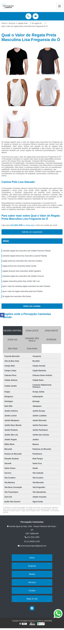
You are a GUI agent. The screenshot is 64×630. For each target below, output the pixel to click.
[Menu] (59, 6)
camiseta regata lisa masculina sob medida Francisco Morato (27, 251)
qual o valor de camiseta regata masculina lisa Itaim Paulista (26, 286)
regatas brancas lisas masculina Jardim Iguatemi (22, 271)
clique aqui (29, 225)
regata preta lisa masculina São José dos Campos (22, 261)
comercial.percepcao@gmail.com (32, 546)
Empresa (32, 566)
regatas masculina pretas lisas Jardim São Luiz (21, 281)
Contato (32, 590)
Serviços (32, 582)
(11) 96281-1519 (32, 541)
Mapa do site (32, 599)
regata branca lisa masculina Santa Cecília (19, 266)
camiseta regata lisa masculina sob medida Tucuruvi (23, 276)
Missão (32, 574)
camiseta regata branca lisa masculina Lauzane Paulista (25, 256)
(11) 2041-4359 (16, 225)
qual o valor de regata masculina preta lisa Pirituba (22, 291)
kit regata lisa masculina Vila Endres (17, 296)
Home (32, 558)
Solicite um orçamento (32, 232)
